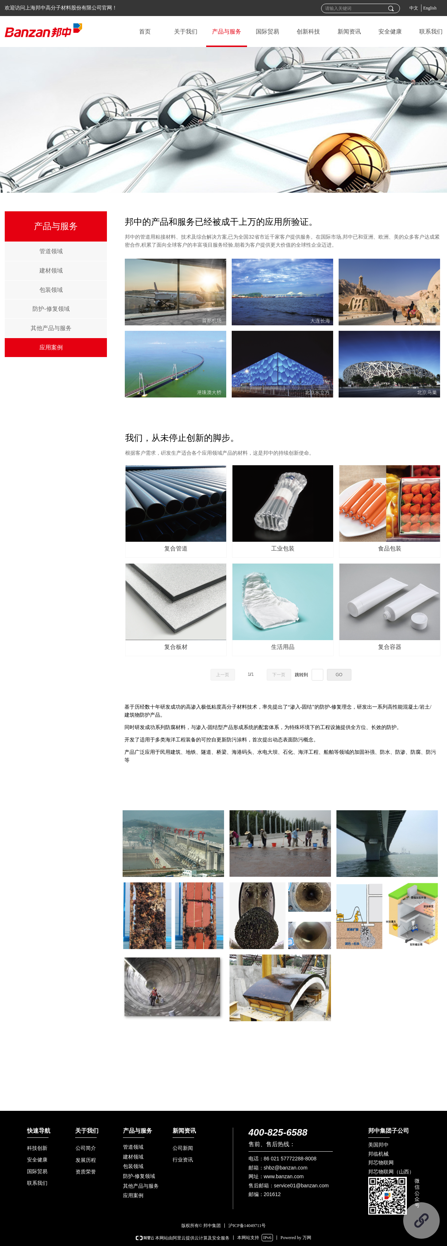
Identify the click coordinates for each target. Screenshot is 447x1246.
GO (339, 674)
